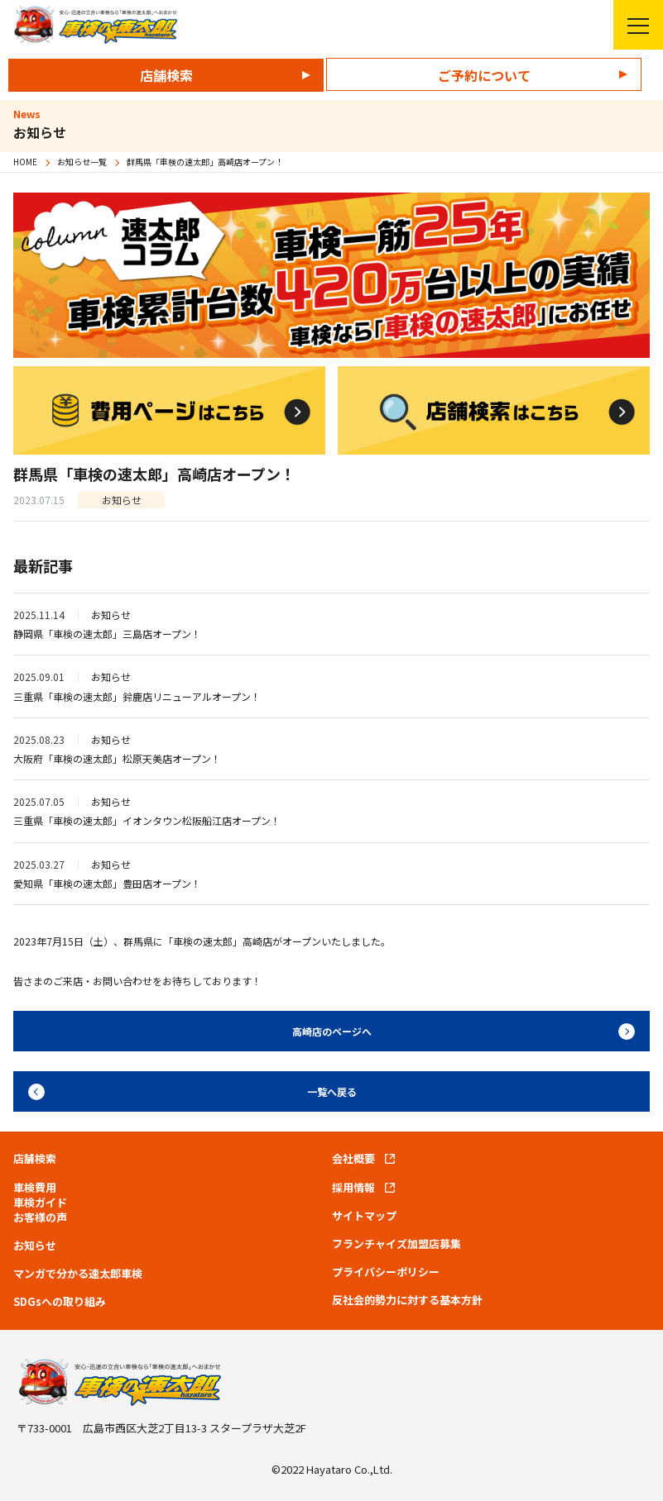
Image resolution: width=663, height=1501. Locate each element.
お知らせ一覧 (82, 161)
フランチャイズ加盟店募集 (396, 1244)
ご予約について (484, 75)
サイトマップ (364, 1215)
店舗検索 (166, 75)
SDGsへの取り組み (59, 1301)
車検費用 (34, 1187)
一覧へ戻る (332, 1091)
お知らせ (34, 1245)
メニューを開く (631, 25)
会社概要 (353, 1158)
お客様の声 (40, 1217)
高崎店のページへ (332, 1031)
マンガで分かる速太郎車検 (77, 1273)
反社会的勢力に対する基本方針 (407, 1300)
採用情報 (353, 1187)
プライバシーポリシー (386, 1272)
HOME (25, 161)
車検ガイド (40, 1202)
